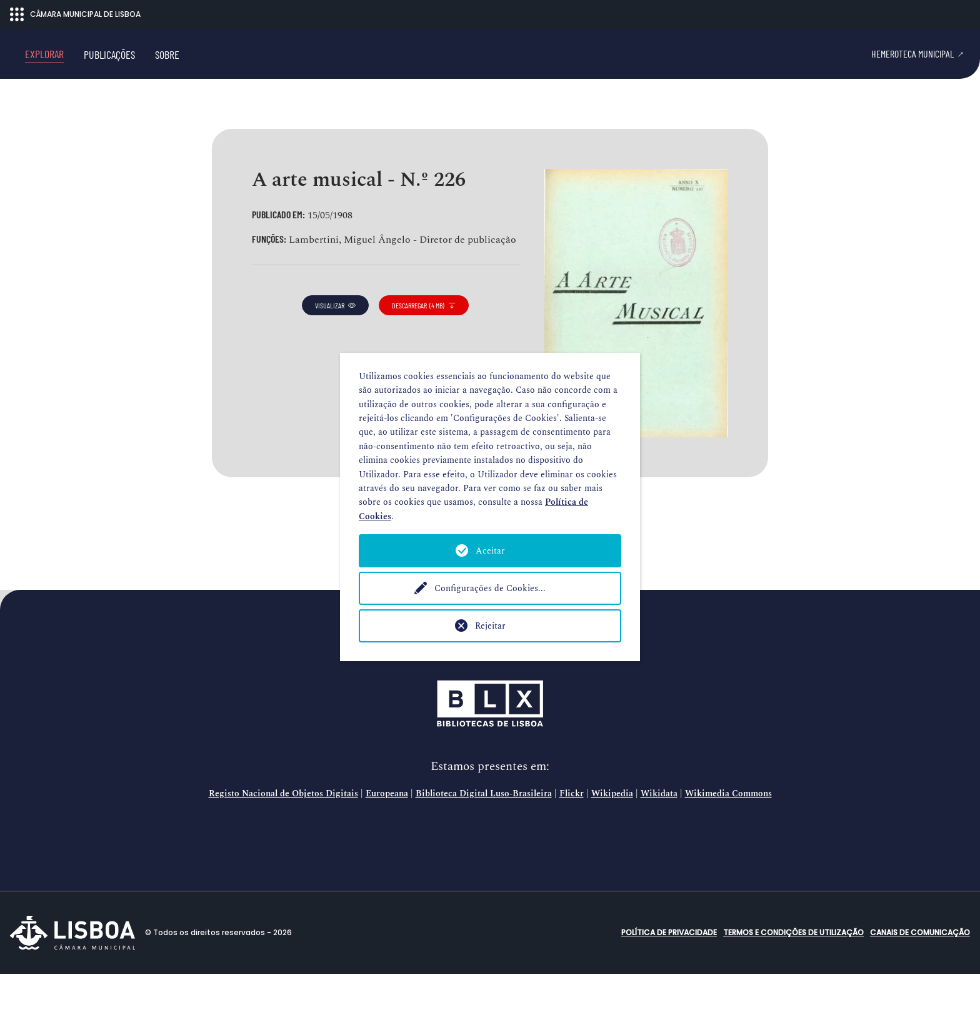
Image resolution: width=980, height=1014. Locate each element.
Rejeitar (490, 625)
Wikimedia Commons (728, 834)
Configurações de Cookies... (490, 588)
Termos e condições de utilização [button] (793, 972)
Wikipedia (612, 834)
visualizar (335, 345)
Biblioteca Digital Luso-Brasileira (484, 834)
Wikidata (659, 834)
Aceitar (490, 550)
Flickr (571, 834)
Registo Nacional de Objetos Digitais (283, 834)
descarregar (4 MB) (424, 345)
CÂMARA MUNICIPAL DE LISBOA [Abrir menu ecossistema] (75, 14)
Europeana (387, 834)
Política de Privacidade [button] (669, 972)
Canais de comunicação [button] (920, 972)
